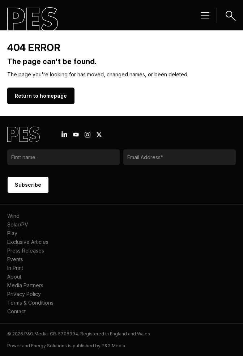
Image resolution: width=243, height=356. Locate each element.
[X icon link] (99, 134)
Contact (16, 311)
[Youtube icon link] (76, 134)
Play (12, 233)
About (14, 277)
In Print (15, 268)
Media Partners (25, 285)
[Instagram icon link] (87, 134)
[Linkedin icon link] (64, 134)
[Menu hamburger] (205, 15)
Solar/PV (17, 224)
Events (15, 259)
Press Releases (25, 250)
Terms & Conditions (30, 303)
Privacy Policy (24, 294)
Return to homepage (41, 96)
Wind (13, 216)
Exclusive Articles (27, 242)
